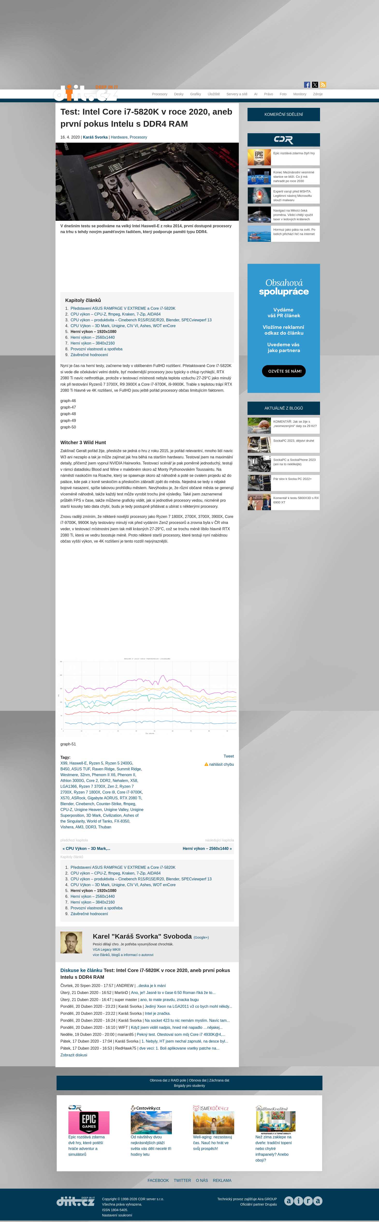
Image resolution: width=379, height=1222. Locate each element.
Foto (283, 94)
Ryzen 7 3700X (92, 786)
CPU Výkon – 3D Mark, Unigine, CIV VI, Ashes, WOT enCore (123, 326)
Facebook (158, 1180)
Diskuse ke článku (81, 970)
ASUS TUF (80, 769)
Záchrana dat (219, 1080)
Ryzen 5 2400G (118, 763)
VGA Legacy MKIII (106, 949)
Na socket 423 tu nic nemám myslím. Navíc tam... (187, 1020)
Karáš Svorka (95, 137)
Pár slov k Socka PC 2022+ (292, 479)
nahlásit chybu (221, 764)
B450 (64, 769)
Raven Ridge (103, 769)
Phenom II (126, 775)
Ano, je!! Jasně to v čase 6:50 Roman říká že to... (173, 993)
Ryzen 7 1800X (87, 792)
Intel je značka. (158, 1013)
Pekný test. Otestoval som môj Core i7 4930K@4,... (181, 1034)
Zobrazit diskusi (73, 1055)
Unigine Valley (116, 810)
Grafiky (195, 94)
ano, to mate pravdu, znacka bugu (169, 1000)
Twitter (182, 1180)
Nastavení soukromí (117, 1215)
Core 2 (92, 781)
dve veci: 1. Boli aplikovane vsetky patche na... (179, 1048)
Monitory (299, 94)
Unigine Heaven (88, 810)
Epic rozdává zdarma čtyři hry (294, 153)
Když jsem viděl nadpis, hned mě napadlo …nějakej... (177, 1027)
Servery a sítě (236, 94)
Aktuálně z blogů (283, 408)
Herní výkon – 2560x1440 (93, 337)
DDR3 (91, 827)
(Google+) (201, 937)
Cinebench (85, 804)
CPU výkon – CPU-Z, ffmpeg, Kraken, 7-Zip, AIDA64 (115, 314)
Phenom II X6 (103, 775)
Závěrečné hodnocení (89, 355)
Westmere (69, 775)
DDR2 (105, 781)
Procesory (159, 94)
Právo (268, 94)
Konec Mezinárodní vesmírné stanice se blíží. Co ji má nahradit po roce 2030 (293, 176)
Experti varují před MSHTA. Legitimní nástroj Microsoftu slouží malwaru (292, 196)
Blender (66, 804)
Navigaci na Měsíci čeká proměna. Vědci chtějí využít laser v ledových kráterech (293, 215)
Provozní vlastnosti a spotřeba (96, 349)
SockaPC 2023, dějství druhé (293, 440)
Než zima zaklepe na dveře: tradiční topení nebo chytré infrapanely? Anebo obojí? (273, 1148)
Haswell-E (78, 763)
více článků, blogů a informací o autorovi (123, 955)
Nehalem (120, 781)
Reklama (222, 1180)
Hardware (119, 137)
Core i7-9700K (129, 792)
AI (255, 94)
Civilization (112, 815)
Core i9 (108, 792)
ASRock (78, 798)
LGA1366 (68, 786)
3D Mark (93, 815)
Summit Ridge (129, 769)
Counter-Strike (108, 804)
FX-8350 (121, 821)
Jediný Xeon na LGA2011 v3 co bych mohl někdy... (188, 1006)
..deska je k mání (151, 986)
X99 (63, 763)
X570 (64, 798)
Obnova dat (197, 1080)
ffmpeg (129, 804)
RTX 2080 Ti (130, 798)
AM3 (79, 827)
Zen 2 (112, 786)
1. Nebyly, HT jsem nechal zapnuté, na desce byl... (185, 1041)
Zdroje (318, 94)
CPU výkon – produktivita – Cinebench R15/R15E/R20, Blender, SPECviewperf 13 (141, 320)
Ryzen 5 (96, 763)
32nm (85, 775)
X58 (133, 781)
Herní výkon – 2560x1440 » (208, 849)
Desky (178, 94)
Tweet (229, 756)
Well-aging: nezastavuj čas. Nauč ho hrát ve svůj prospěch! (212, 1143)
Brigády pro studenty (189, 1086)
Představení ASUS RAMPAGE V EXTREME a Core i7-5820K (123, 308)
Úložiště (214, 94)
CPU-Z (66, 810)
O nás (202, 1180)
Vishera (66, 827)
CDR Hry (284, 140)
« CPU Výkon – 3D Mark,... (85, 849)
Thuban (104, 827)
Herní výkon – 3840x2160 (93, 343)
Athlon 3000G (72, 781)
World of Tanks (99, 821)
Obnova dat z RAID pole (168, 1080)
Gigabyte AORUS (102, 798)
